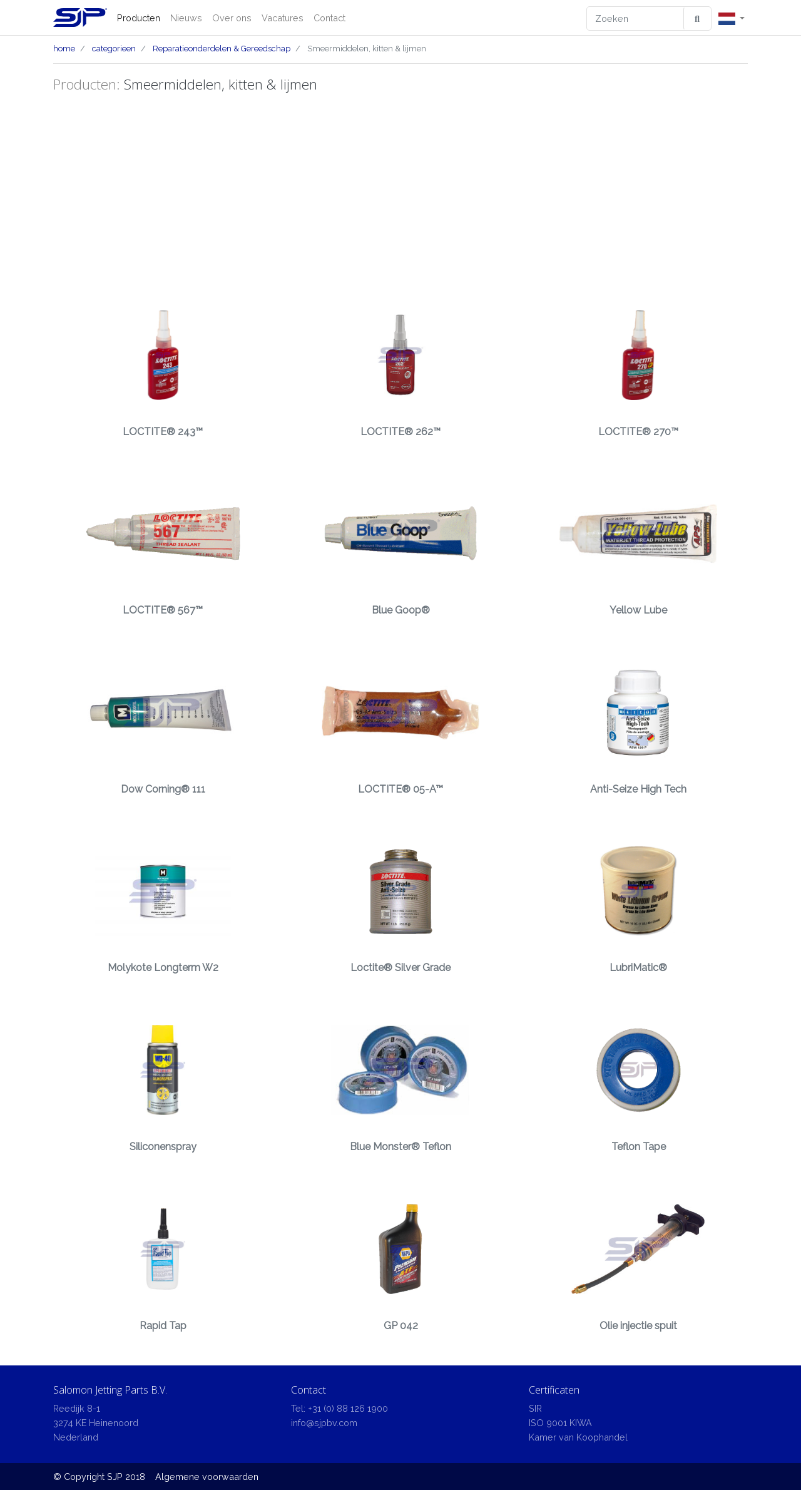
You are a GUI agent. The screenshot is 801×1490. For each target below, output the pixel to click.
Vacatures (283, 18)
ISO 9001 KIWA (560, 1422)
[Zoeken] (635, 18)
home (64, 48)
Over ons (232, 18)
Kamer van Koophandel (578, 1437)
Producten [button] (138, 18)
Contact (329, 18)
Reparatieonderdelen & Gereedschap (221, 48)
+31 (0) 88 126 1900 (348, 1408)
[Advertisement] (400, 192)
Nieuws (186, 18)
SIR (535, 1408)
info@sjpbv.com (324, 1422)
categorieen (114, 48)
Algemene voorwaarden (206, 1476)
